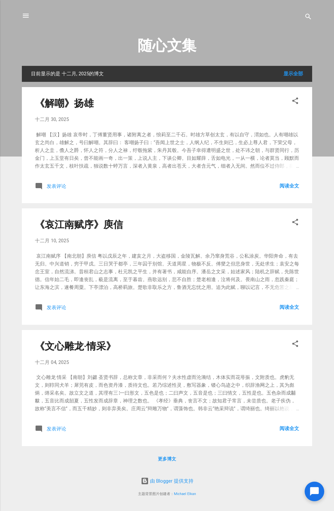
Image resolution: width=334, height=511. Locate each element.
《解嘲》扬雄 (64, 103)
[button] (295, 102)
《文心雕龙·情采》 (75, 346)
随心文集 (167, 45)
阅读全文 (289, 186)
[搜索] (308, 18)
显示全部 (293, 74)
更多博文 (167, 458)
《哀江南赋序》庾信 (79, 224)
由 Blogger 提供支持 (167, 481)
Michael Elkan (185, 494)
